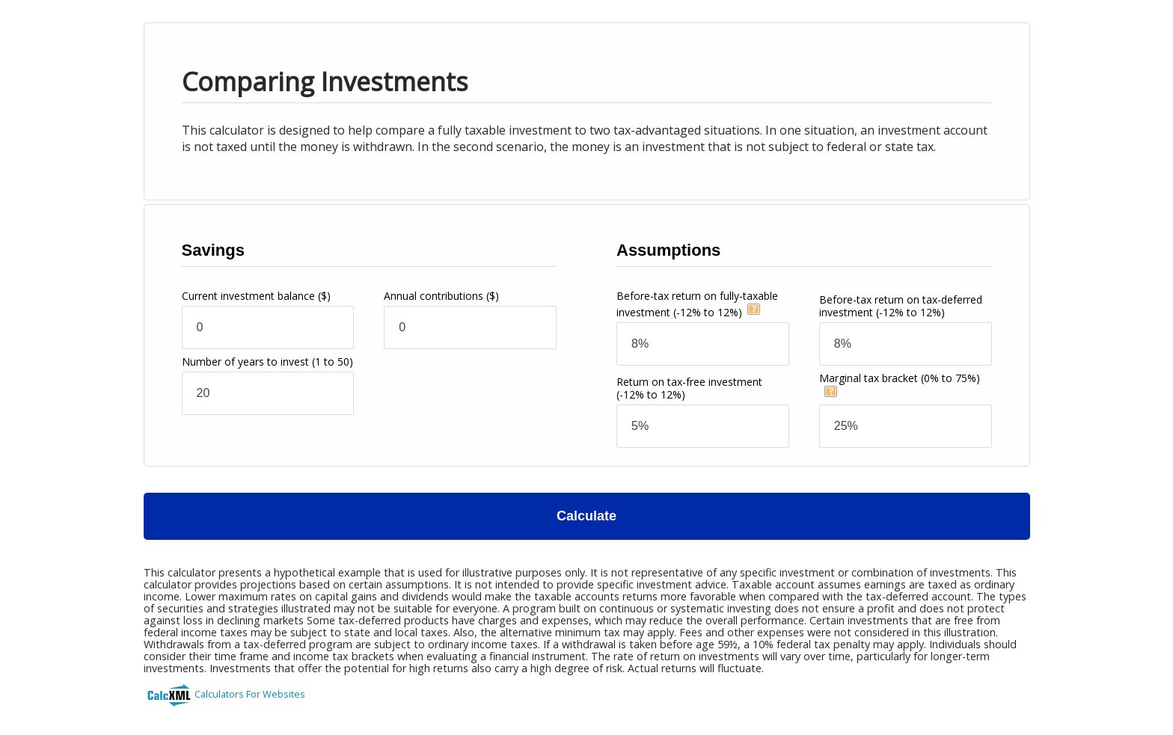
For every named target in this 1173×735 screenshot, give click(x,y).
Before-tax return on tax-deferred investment (900, 305)
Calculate (586, 515)
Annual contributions (441, 296)
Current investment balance (256, 296)
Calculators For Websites (250, 694)
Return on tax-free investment (689, 388)
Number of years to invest (267, 361)
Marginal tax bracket (899, 378)
